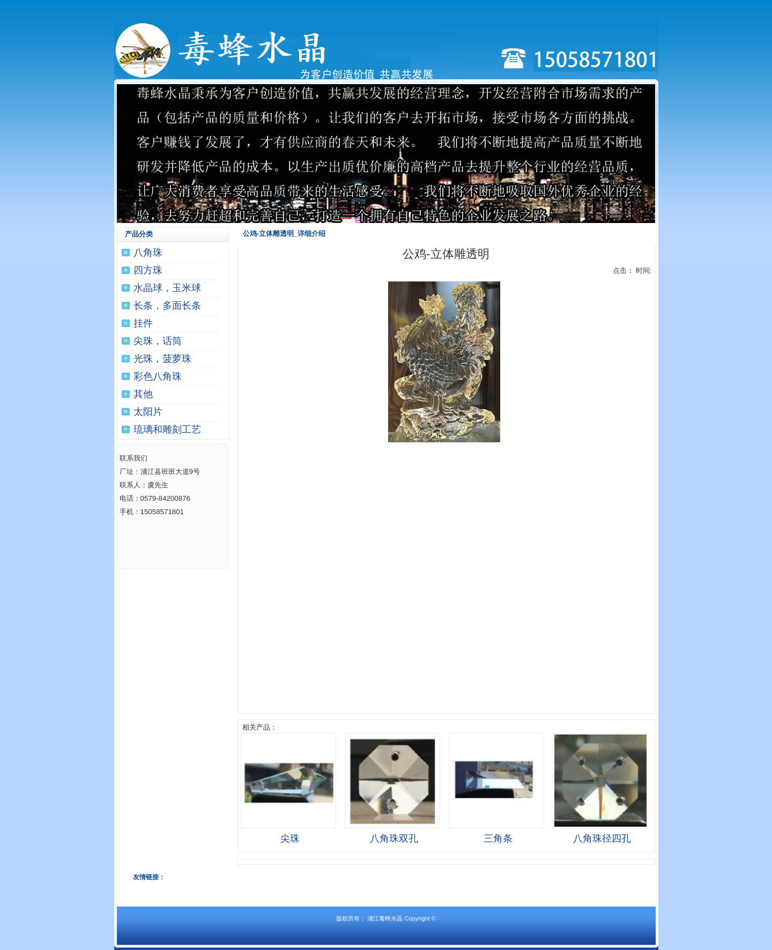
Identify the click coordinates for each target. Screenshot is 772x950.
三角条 (498, 838)
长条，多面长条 (167, 305)
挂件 (143, 323)
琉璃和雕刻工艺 (167, 429)
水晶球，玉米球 (167, 288)
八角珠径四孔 (602, 838)
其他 (143, 394)
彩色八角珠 (157, 376)
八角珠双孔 (394, 838)
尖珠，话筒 (157, 341)
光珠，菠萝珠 (162, 358)
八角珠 (147, 252)
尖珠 (290, 838)
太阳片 (147, 411)
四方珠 (147, 270)
